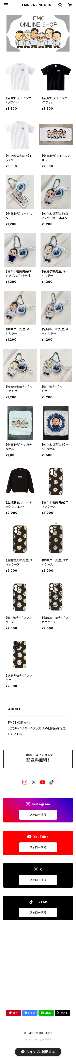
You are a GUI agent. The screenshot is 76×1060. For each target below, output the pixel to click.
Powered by (38, 1039)
